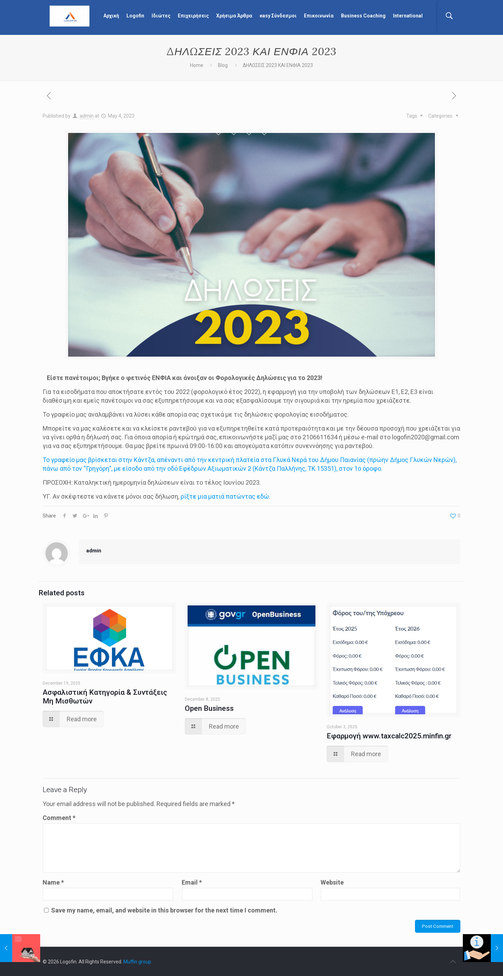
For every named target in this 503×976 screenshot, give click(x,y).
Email (192, 882)
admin (87, 116)
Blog (223, 65)
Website (332, 882)
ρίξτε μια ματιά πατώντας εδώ (225, 496)
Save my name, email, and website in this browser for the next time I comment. (164, 910)
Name (53, 882)
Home (196, 65)
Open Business (209, 708)
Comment (59, 817)
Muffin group (137, 961)
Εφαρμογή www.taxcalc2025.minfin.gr (389, 736)
